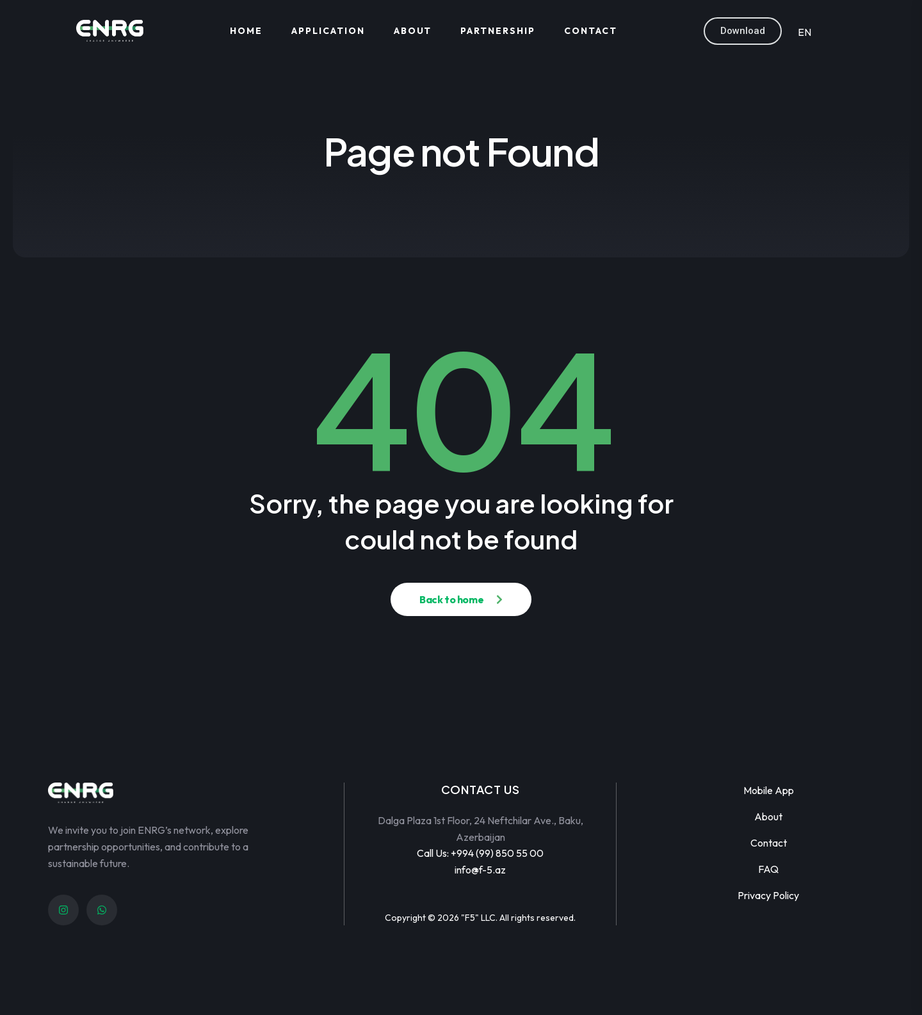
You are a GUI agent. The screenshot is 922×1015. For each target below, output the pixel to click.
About (413, 31)
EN (804, 32)
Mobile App (768, 790)
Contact (590, 31)
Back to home (451, 599)
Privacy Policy (768, 895)
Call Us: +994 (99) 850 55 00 (480, 853)
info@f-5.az (480, 869)
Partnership (497, 31)
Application (328, 31)
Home (246, 31)
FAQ (768, 869)
